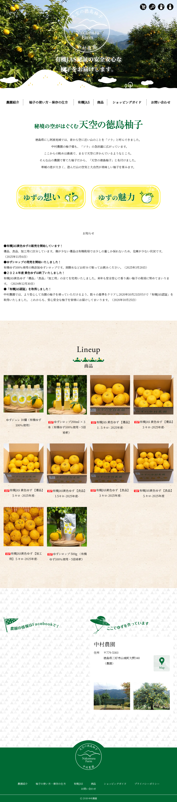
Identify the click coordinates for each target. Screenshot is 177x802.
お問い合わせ (160, 102)
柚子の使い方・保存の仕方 (48, 102)
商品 (100, 102)
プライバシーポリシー (147, 783)
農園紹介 (12, 102)
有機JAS (84, 102)
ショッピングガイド (126, 102)
